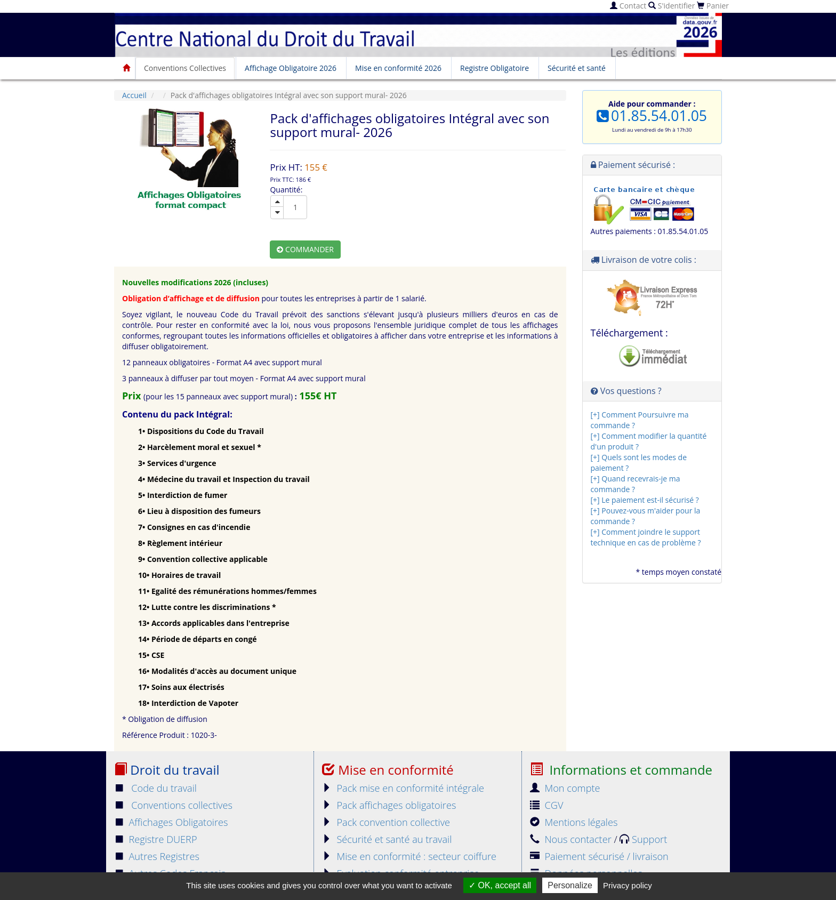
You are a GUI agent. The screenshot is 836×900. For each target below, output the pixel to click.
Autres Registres (156, 856)
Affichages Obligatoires (171, 822)
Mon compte (565, 788)
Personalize (570, 885)
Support (643, 839)
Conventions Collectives (185, 68)
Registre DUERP (155, 839)
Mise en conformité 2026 (398, 68)
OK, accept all (500, 885)
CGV (546, 805)
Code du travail (155, 788)
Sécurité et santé (577, 68)
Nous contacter (572, 839)
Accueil (134, 95)
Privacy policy (627, 885)
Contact (628, 6)
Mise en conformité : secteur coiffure (409, 856)
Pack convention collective (386, 822)
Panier (713, 6)
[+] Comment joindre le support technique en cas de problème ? (646, 537)
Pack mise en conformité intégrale (403, 788)
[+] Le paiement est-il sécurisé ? (645, 500)
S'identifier (671, 6)
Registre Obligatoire (494, 68)
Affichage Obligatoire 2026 (290, 68)
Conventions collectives (173, 805)
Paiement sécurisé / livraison (599, 856)
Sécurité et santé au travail (387, 839)
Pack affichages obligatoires (389, 805)
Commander (305, 249)
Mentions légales (573, 822)
